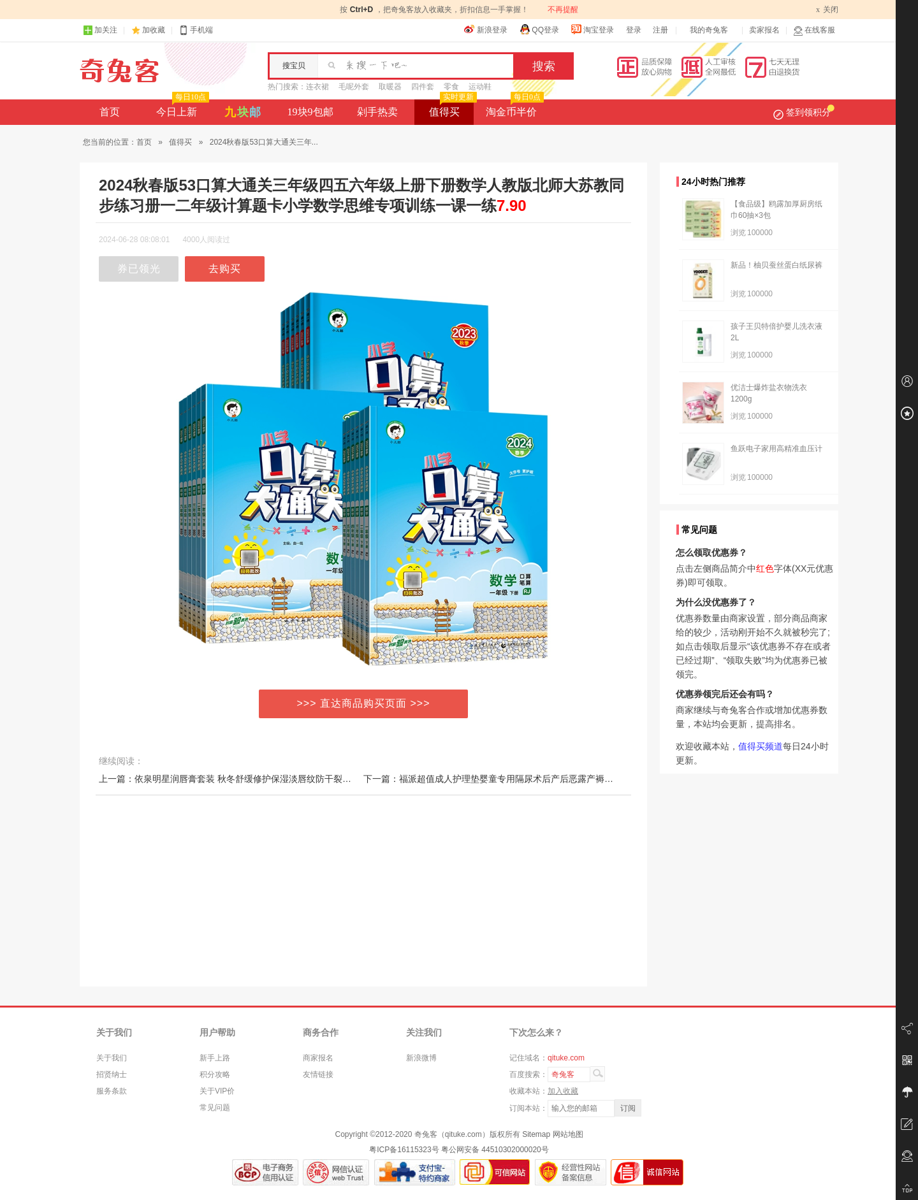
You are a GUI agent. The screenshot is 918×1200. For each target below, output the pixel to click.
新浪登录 (485, 29)
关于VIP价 (217, 1091)
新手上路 (215, 1057)
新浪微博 (421, 1057)
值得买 (451, 108)
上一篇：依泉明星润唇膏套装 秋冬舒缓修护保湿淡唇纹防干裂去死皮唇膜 (243, 779)
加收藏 (153, 29)
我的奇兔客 (709, 29)
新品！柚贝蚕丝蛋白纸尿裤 (776, 265)
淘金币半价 (513, 108)
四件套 (422, 86)
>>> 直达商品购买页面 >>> (363, 703)
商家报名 (318, 1057)
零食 (451, 86)
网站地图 (568, 1134)
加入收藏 (563, 1091)
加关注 (100, 30)
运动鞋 (480, 86)
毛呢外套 (354, 86)
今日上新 (181, 108)
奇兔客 (119, 70)
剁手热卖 (377, 111)
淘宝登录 (592, 29)
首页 (109, 111)
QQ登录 (539, 29)
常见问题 (215, 1107)
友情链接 (318, 1074)
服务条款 (111, 1091)
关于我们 (111, 1057)
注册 (660, 29)
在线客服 (814, 30)
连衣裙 (317, 86)
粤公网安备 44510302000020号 (495, 1149)
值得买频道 (760, 746)
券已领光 (139, 268)
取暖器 (390, 86)
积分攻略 (215, 1074)
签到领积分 (803, 112)
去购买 (224, 268)
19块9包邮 (310, 111)
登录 (633, 29)
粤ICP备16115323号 (404, 1149)
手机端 (195, 30)
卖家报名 (764, 29)
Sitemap (536, 1134)
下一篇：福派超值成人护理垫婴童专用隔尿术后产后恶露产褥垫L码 (495, 779)
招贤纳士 (111, 1074)
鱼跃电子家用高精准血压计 (776, 448)
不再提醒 (563, 9)
